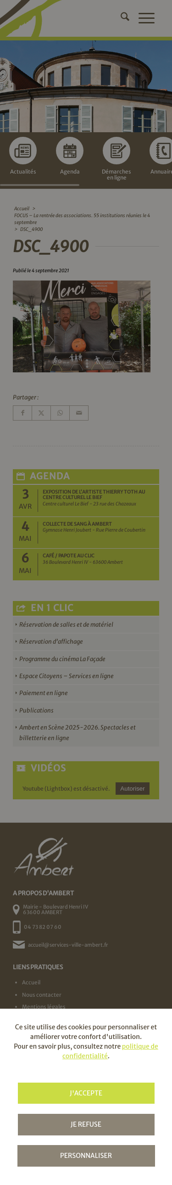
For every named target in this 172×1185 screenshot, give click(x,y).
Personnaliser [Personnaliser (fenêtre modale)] (86, 1155)
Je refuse (86, 1124)
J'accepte (86, 1093)
